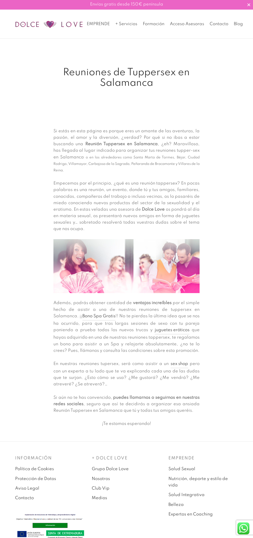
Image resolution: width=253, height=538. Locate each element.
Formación (153, 24)
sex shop (179, 367)
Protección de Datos (35, 482)
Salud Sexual (181, 472)
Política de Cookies (34, 472)
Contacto (219, 24)
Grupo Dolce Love (110, 472)
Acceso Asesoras (187, 24)
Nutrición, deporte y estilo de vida (198, 485)
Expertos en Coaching (190, 518)
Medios (99, 502)
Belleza (176, 508)
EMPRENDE (98, 24)
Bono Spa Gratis (98, 320)
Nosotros (101, 482)
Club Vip (100, 492)
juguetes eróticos (172, 333)
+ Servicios (126, 24)
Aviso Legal (27, 492)
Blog (238, 24)
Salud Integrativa (186, 498)
